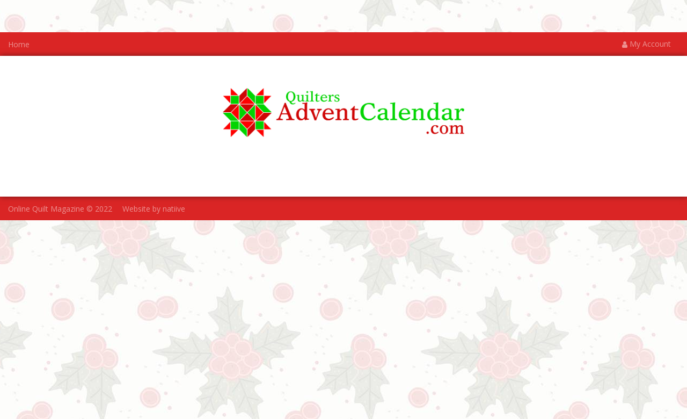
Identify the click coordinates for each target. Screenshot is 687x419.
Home (19, 44)
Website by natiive (153, 209)
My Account (646, 44)
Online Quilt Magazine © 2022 (60, 209)
